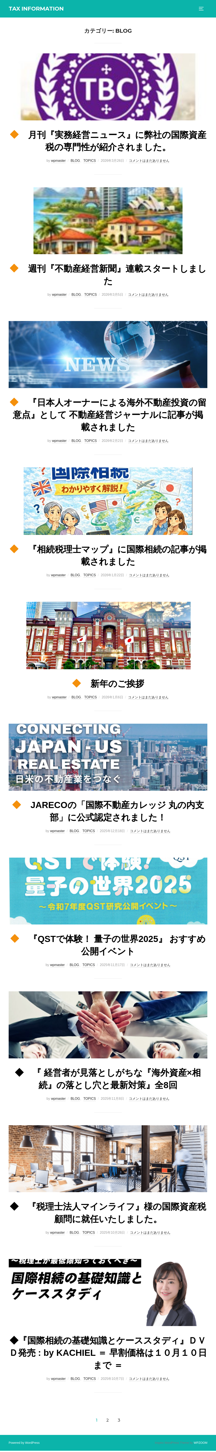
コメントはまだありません (149, 162)
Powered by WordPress (24, 1444)
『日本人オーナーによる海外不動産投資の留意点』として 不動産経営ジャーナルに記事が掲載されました (108, 416)
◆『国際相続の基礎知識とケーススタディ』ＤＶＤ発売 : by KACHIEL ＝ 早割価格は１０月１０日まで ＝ (108, 1354)
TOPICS (89, 162)
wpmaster (58, 162)
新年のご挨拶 (108, 685)
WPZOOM (201, 1444)
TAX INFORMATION (36, 8)
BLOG (75, 162)
